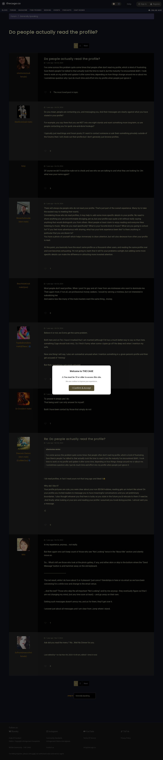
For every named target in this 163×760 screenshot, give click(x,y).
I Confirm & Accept (81, 388)
